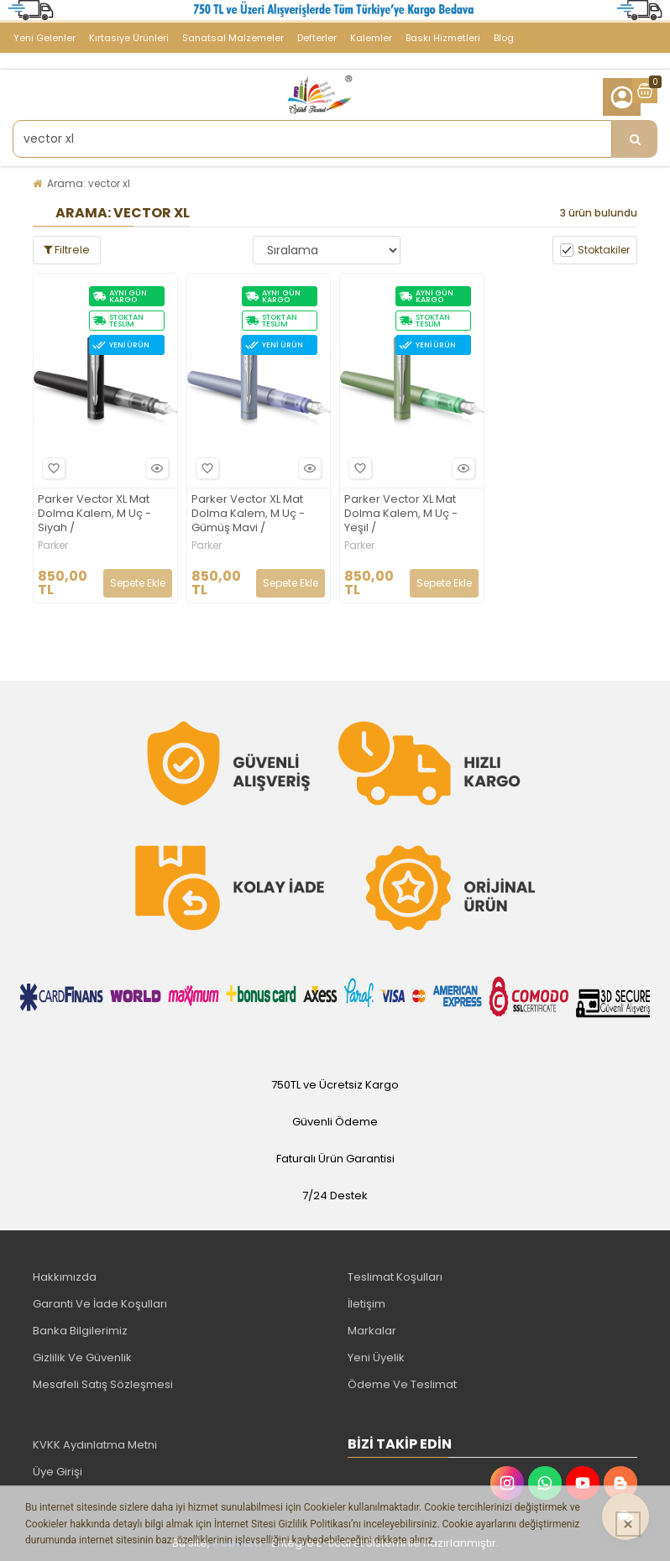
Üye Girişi (57, 1472)
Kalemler (371, 37)
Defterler (317, 37)
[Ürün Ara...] (634, 139)
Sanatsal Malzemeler (233, 37)
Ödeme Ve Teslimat (402, 1384)
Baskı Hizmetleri (443, 37)
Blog (504, 37)
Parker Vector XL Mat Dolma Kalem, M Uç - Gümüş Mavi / (248, 514)
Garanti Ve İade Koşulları (100, 1304)
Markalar (372, 1331)
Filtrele (67, 250)
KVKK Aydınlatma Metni (95, 1445)
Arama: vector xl (88, 183)
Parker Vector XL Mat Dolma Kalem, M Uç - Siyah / (94, 514)
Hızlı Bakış (154, 468)
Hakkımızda (65, 1277)
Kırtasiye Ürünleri (129, 37)
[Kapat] (628, 1524)
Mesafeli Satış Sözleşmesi (103, 1384)
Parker (53, 545)
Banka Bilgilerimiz (80, 1331)
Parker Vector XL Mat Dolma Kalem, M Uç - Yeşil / (401, 514)
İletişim (366, 1304)
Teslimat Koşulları (395, 1277)
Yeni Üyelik (376, 1357)
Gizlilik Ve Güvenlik (82, 1357)
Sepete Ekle (137, 583)
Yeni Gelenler (44, 37)
